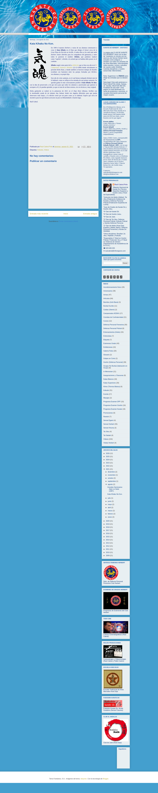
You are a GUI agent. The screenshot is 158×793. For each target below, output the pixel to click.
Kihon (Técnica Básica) (111, 386)
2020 (108, 521)
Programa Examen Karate (112, 409)
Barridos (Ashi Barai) (110, 302)
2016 (108, 533)
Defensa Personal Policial (112, 328)
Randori (106, 416)
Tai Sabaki (107, 435)
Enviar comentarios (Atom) (68, 221)
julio (109, 498)
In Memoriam (108, 371)
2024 (108, 460)
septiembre (112, 481)
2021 (108, 469)
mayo (110, 504)
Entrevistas (107, 336)
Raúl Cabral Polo (121, 184)
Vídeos (46, 150)
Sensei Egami (108, 420)
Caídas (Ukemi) (109, 310)
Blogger (105, 779)
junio (110, 501)
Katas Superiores (109, 383)
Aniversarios (107, 291)
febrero (110, 514)
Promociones (108, 413)
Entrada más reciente (39, 214)
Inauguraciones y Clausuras (113, 375)
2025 (108, 456)
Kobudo (40, 150)
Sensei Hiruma (108, 428)
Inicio (65, 214)
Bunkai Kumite (108, 306)
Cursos (106, 321)
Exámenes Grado (109, 343)
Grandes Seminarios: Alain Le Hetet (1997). (115, 489)
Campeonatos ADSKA (111, 313)
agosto (110, 484)
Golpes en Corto (109, 358)
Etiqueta (106, 340)
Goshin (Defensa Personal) (113, 362)
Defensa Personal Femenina (113, 325)
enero (110, 517)
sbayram (84, 779)
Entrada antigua (90, 214)
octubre (111, 478)
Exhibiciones (107, 347)
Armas (105, 295)
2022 (108, 466)
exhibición (75, 65)
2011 (108, 549)
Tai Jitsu (106, 431)
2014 (108, 540)
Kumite (105, 394)
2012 (108, 546)
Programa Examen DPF (112, 401)
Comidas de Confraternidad (113, 317)
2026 (108, 453)
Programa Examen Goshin (112, 405)
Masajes (106, 398)
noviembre (112, 475)
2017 (108, 530)
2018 (108, 527)
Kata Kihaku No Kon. (114, 494)
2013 (108, 543)
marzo (110, 511)
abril (109, 507)
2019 (108, 524)
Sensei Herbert (108, 424)
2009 (108, 555)
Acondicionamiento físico (112, 287)
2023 (108, 463)
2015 (108, 537)
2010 (108, 552)
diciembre (111, 472)
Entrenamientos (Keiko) (111, 332)
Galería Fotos (108, 351)
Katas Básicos (108, 379)
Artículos (106, 298)
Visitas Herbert (108, 443)
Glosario (106, 355)
